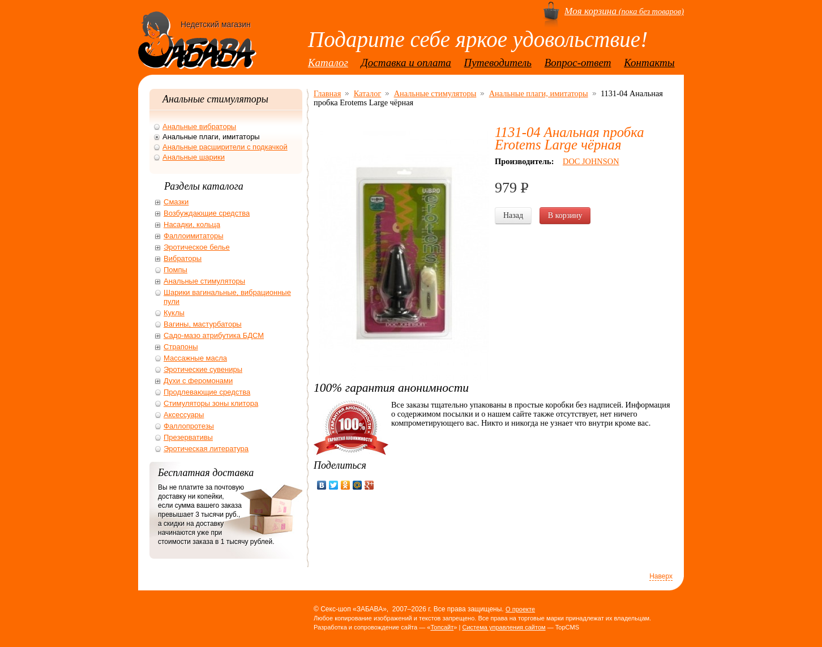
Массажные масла (195, 358)
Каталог (328, 62)
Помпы (175, 269)
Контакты (649, 62)
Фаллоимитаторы (194, 236)
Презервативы (188, 437)
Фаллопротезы (189, 426)
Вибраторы (183, 258)
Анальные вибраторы (199, 126)
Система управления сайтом (503, 627)
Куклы (174, 312)
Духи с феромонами (198, 380)
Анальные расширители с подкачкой (225, 147)
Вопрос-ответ (578, 62)
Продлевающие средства (207, 392)
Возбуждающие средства (207, 213)
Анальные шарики (193, 157)
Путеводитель (498, 62)
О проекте (520, 609)
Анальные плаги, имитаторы (538, 93)
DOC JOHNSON (591, 161)
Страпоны (181, 346)
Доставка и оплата (406, 62)
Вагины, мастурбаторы (203, 324)
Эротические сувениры (203, 369)
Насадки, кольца (192, 224)
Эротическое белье (197, 247)
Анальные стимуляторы (435, 93)
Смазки (176, 202)
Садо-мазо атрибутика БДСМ (214, 335)
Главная (327, 93)
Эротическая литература (206, 448)
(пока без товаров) (624, 11)
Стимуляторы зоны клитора (211, 403)
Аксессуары (184, 414)
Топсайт (441, 627)
